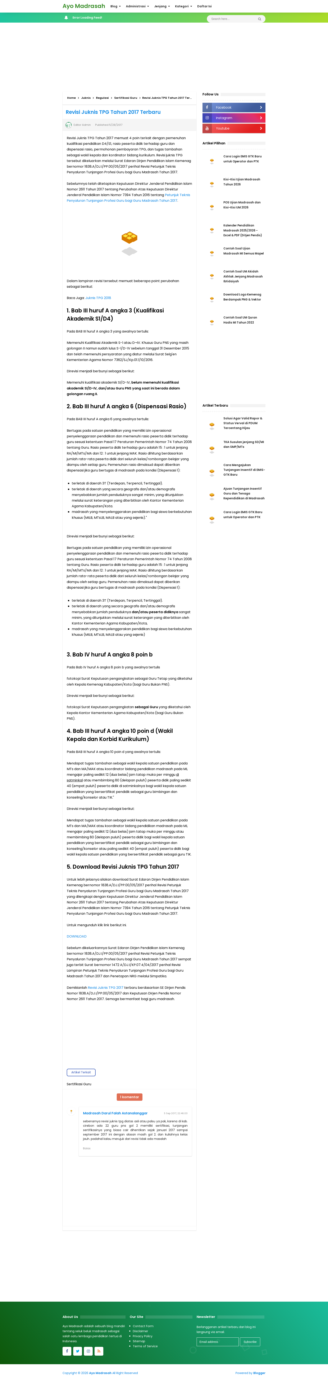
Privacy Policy (142, 1336)
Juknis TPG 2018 (98, 297)
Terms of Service (145, 1346)
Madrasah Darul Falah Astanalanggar (115, 1113)
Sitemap (139, 1341)
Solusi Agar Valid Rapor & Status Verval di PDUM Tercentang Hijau (242, 423)
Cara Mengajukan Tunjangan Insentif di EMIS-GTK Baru (244, 471)
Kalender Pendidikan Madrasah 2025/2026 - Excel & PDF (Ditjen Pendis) (243, 230)
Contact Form (143, 1326)
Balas (87, 1148)
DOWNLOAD (77, 936)
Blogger (259, 1373)
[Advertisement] (164, 56)
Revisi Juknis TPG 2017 (105, 987)
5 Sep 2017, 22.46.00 (176, 1113)
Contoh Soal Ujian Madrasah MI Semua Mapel (239, 253)
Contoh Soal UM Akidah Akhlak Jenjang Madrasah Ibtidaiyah (243, 276)
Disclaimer (140, 1331)
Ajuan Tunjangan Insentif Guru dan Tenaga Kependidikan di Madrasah (244, 495)
